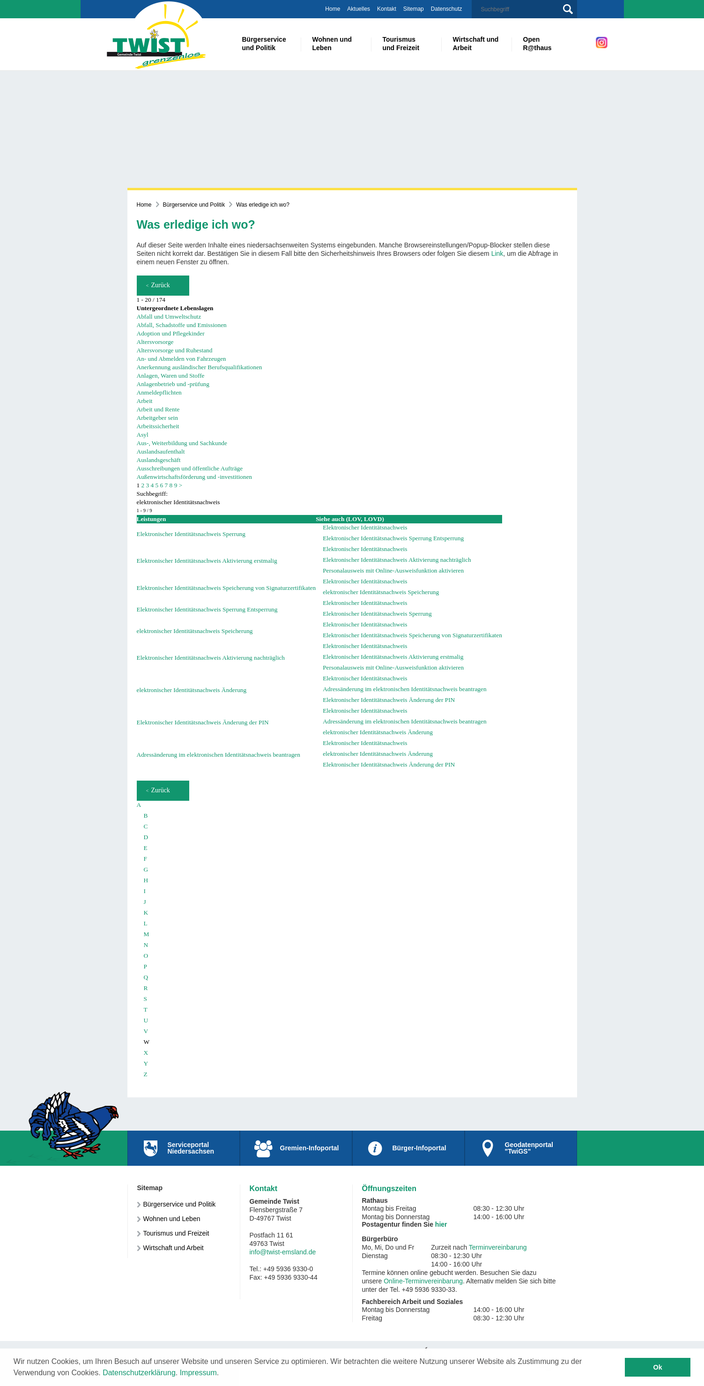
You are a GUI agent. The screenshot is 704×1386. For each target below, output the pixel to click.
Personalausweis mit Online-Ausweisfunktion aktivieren (393, 570)
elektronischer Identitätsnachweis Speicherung (381, 592)
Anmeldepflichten (159, 392)
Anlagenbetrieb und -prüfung (173, 383)
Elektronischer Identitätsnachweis (365, 527)
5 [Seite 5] (157, 485)
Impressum (198, 1373)
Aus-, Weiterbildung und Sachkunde (182, 443)
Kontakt (386, 9)
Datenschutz (446, 9)
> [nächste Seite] (181, 485)
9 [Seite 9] (176, 485)
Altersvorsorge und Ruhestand (175, 350)
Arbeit (145, 400)
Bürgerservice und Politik (194, 204)
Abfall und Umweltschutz (169, 316)
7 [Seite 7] (166, 485)
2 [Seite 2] (143, 485)
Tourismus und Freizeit (176, 1233)
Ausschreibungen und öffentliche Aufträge (190, 468)
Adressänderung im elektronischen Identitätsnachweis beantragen (404, 689)
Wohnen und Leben (171, 1218)
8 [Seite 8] (171, 485)
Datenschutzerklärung (139, 1373)
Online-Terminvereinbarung (423, 1281)
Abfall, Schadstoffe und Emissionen (182, 324)
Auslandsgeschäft (159, 459)
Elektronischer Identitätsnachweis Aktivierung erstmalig (207, 560)
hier (441, 1224)
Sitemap (413, 9)
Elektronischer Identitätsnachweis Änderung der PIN (389, 699)
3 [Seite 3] (147, 485)
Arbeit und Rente (158, 409)
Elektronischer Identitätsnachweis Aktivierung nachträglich (397, 559)
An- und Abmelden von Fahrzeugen (181, 358)
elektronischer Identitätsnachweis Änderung (192, 689)
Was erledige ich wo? (262, 204)
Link (497, 253)
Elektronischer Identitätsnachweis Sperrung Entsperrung (393, 538)
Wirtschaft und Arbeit (173, 1248)
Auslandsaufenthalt (161, 451)
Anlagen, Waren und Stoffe (171, 375)
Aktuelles (358, 9)
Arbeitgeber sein (157, 417)
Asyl (142, 434)
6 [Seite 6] (161, 485)
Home (332, 9)
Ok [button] (657, 1367)
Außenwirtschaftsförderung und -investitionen (194, 476)
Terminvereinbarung (498, 1247)
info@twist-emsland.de (283, 1252)
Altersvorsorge (155, 341)
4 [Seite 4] (152, 485)
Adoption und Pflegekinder (171, 333)
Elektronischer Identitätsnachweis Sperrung (191, 533)
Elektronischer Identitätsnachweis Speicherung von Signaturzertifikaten (226, 587)
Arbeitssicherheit (158, 426)
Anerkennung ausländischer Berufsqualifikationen (199, 367)
